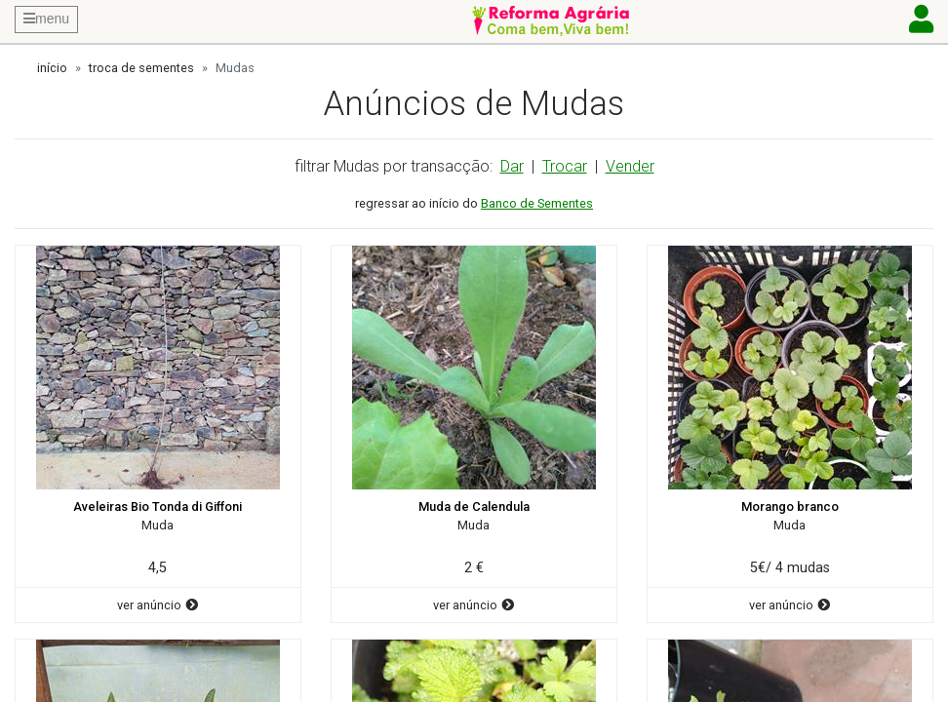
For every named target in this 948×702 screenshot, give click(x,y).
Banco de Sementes (537, 203)
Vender (630, 166)
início (52, 67)
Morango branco (790, 506)
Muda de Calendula (474, 506)
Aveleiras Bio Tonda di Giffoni (157, 506)
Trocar (564, 166)
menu (46, 18)
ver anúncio (157, 605)
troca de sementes (141, 67)
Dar (512, 166)
